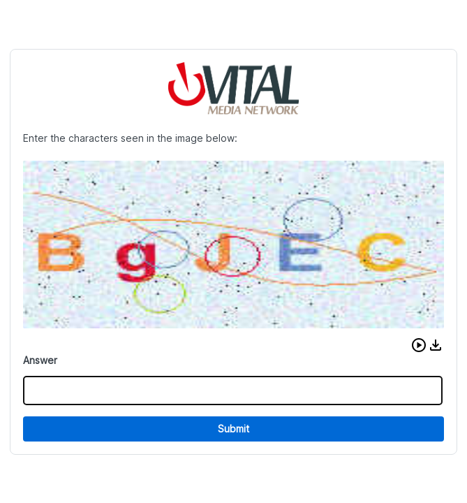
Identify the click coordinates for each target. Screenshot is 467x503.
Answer (40, 360)
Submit (233, 429)
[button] (418, 345)
